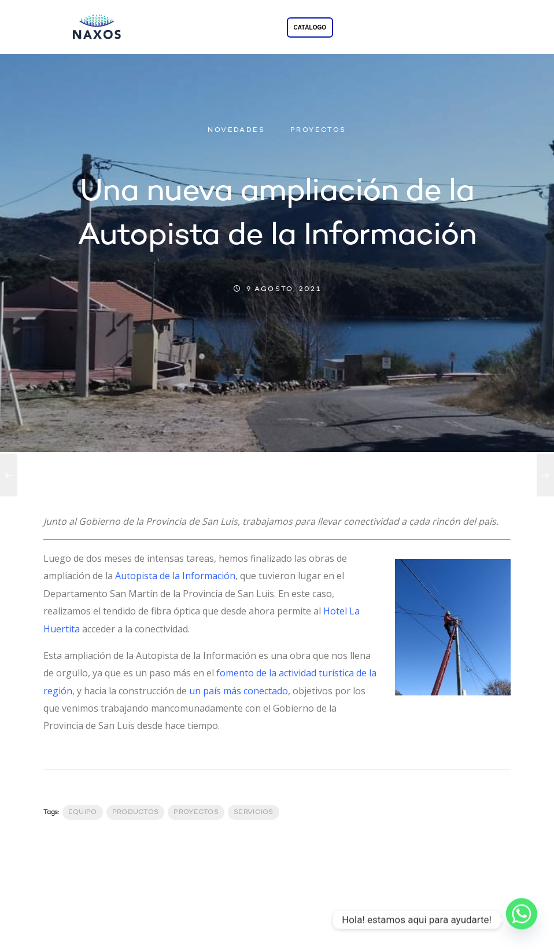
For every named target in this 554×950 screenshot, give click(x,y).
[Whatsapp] (521, 920)
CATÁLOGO (310, 27)
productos (135, 812)
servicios (254, 812)
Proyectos (196, 812)
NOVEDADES (236, 130)
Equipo (82, 812)
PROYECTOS (318, 130)
